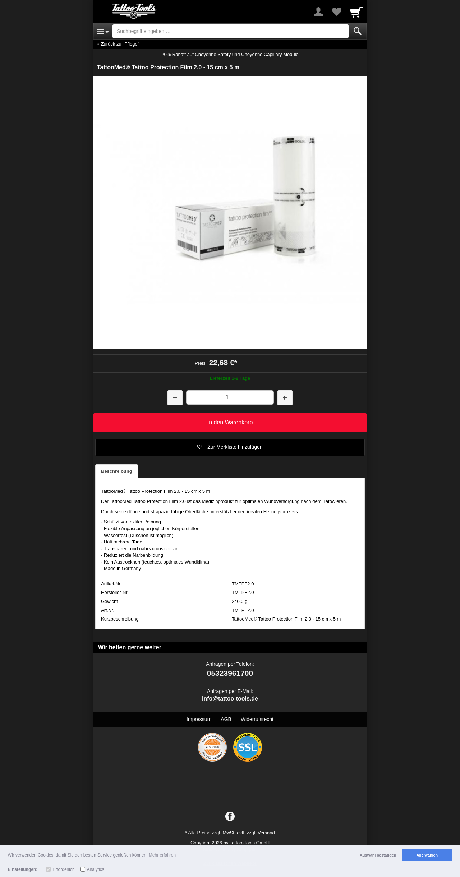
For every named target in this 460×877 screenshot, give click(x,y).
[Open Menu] (103, 31)
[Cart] (356, 11)
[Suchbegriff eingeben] (230, 31)
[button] (230, 447)
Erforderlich (63, 869)
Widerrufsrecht (257, 719)
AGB (226, 719)
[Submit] (357, 31)
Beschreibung (116, 471)
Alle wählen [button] (427, 855)
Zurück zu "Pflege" (120, 44)
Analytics (95, 869)
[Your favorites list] (336, 11)
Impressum (199, 719)
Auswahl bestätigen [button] (378, 855)
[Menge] (229, 397)
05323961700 (230, 673)
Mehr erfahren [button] (162, 855)
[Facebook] (230, 816)
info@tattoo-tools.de (230, 699)
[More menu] (318, 11)
